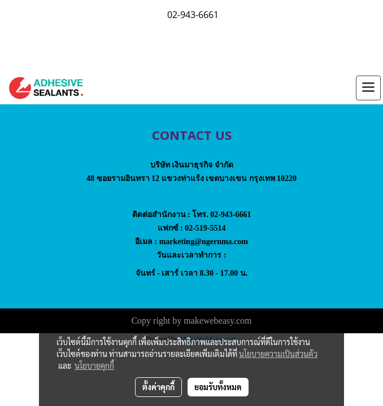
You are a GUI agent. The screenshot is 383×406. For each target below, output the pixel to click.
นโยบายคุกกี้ (94, 365)
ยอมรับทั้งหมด (218, 387)
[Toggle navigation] (368, 88)
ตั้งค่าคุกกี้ (158, 387)
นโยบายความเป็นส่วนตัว (278, 353)
